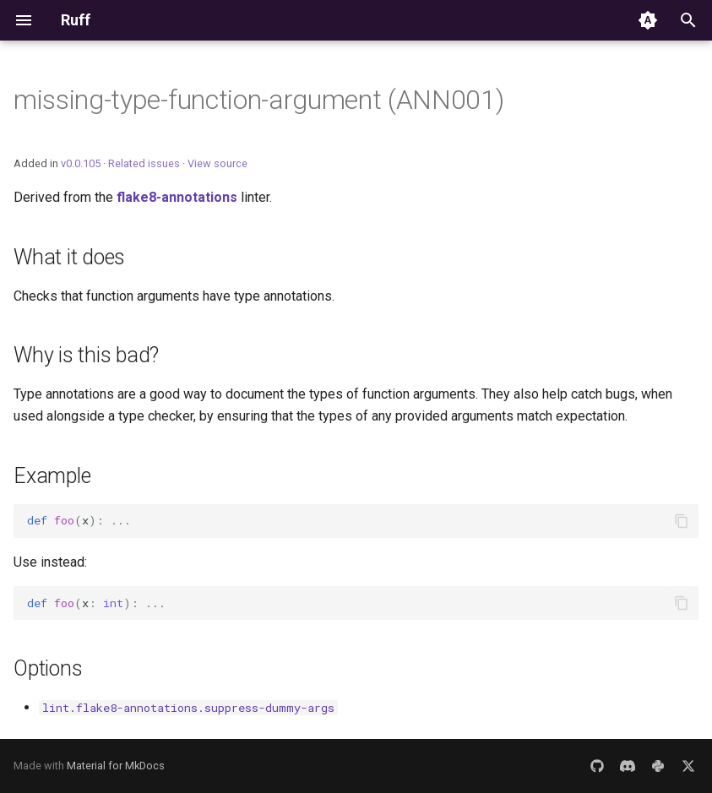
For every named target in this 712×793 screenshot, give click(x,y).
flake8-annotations (177, 197)
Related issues (144, 163)
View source (217, 163)
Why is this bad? (86, 355)
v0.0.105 (81, 163)
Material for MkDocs (116, 765)
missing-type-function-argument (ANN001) (259, 100)
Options (48, 668)
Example (52, 476)
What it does (69, 257)
